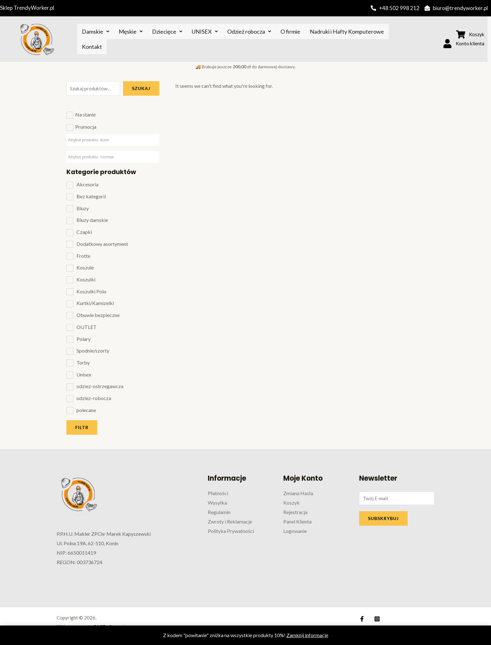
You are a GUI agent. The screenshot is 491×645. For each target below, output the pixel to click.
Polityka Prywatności (231, 531)
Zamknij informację (307, 635)
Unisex (83, 374)
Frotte (83, 256)
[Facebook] (362, 619)
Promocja (85, 127)
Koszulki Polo (91, 291)
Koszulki (85, 279)
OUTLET (86, 327)
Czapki (84, 232)
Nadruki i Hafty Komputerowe (347, 31)
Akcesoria (87, 184)
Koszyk (291, 503)
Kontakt (92, 46)
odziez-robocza (93, 398)
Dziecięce (167, 31)
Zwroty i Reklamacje (230, 521)
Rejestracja (295, 512)
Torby (83, 362)
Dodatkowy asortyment (102, 244)
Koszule (85, 267)
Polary (83, 339)
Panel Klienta (297, 521)
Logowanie (295, 531)
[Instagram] (375, 619)
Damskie (95, 31)
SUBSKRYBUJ (383, 519)
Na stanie (85, 114)
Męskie (131, 31)
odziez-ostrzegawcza (99, 386)
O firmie (290, 31)
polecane (86, 410)
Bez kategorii (91, 196)
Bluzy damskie (92, 220)
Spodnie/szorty (92, 351)
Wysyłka (217, 503)
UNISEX (205, 31)
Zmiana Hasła (298, 493)
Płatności (218, 493)
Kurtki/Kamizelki (95, 303)
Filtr (81, 427)
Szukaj (141, 88)
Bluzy (82, 208)
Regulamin (219, 512)
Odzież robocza (249, 31)
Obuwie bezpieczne (98, 315)
